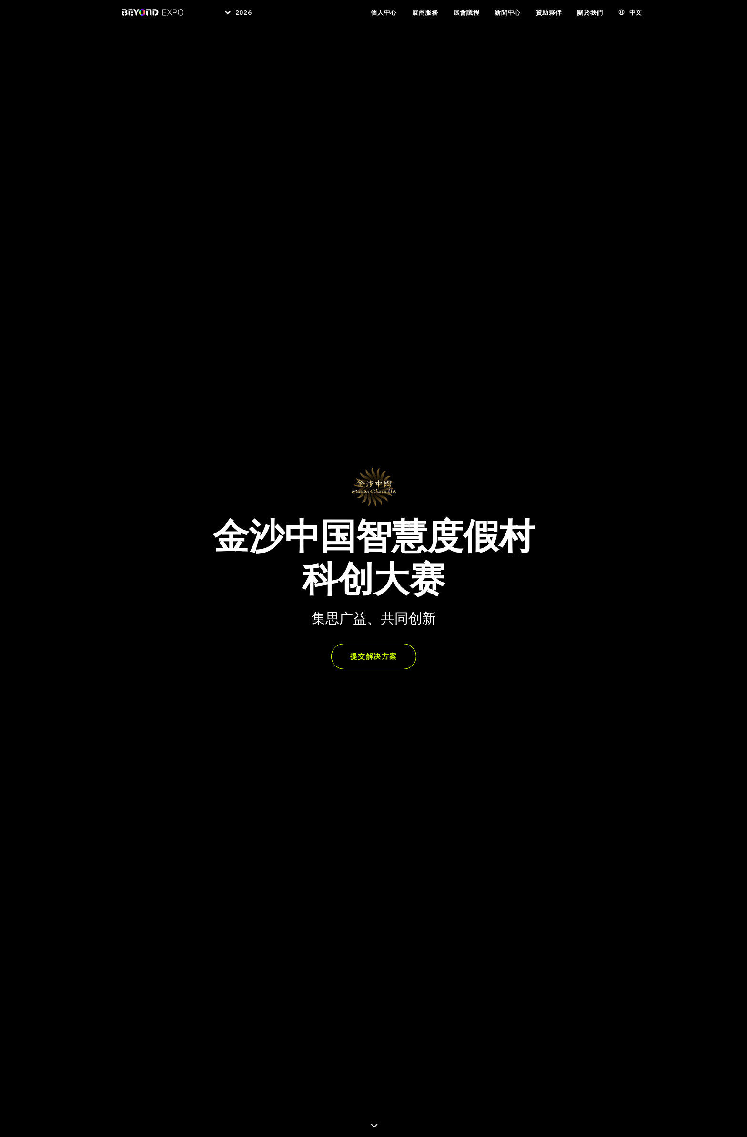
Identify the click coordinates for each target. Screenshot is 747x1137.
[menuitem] (232, 18)
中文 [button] (635, 18)
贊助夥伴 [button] (549, 18)
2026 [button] (240, 18)
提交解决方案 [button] (373, 259)
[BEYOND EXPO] (147, 18)
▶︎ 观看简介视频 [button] (463, 880)
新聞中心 (508, 18)
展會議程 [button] (467, 18)
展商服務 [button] (425, 18)
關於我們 (590, 18)
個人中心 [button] (384, 18)
